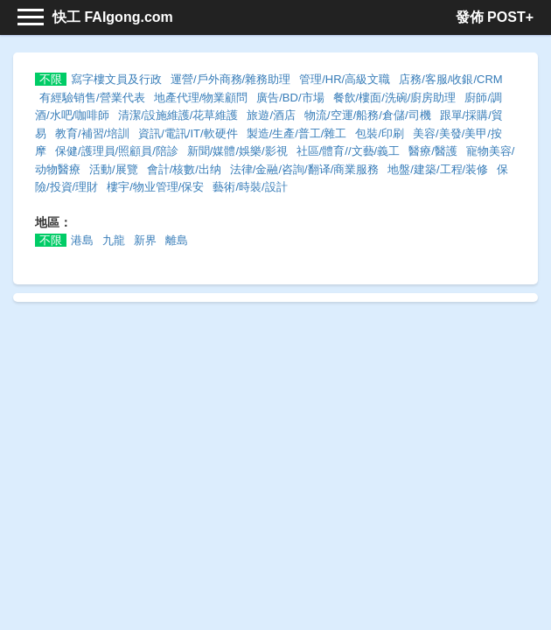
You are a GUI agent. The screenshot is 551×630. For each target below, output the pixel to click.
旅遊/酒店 (271, 115)
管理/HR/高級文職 (344, 79)
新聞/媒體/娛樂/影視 (237, 151)
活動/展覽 (113, 169)
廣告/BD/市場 (290, 97)
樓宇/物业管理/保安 (155, 186)
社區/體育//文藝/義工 (348, 151)
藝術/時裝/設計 (250, 186)
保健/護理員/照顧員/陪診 (116, 151)
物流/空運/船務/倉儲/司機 (367, 115)
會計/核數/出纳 (184, 169)
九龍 (113, 240)
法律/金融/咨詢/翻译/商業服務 (304, 169)
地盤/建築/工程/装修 (437, 169)
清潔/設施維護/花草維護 (178, 115)
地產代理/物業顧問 (201, 97)
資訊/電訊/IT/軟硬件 (187, 133)
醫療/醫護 (432, 151)
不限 (50, 79)
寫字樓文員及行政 (116, 79)
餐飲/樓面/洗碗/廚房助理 (395, 97)
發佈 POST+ (495, 17)
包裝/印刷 (379, 133)
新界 (145, 240)
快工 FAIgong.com (112, 17)
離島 (176, 240)
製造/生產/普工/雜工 (297, 133)
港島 (82, 240)
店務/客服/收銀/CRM (450, 79)
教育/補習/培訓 (92, 133)
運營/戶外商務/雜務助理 (230, 79)
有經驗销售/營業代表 (92, 97)
